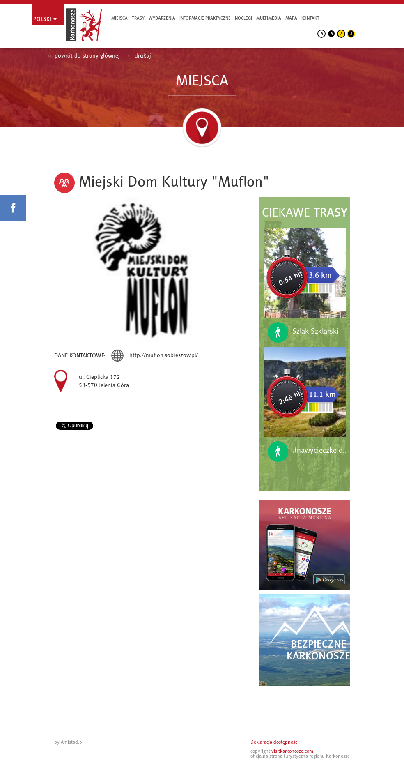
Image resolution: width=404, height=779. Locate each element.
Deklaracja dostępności (274, 742)
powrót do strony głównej (87, 55)
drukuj (143, 55)
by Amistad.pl (68, 742)
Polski (42, 19)
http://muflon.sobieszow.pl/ (163, 355)
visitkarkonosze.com (292, 751)
